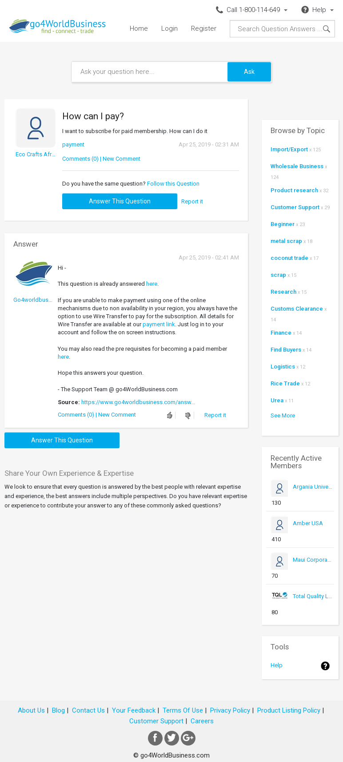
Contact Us (88, 710)
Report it (192, 201)
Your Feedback (134, 710)
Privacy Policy (230, 710)
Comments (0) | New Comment (101, 158)
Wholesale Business (297, 166)
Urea (277, 400)
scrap (278, 275)
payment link (159, 324)
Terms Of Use (183, 710)
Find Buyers (286, 349)
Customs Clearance (297, 308)
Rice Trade (285, 383)
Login (169, 28)
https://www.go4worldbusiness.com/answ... (138, 402)
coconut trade (289, 258)
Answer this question (120, 201)
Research (283, 291)
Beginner (283, 224)
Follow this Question (173, 183)
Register (203, 28)
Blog (58, 710)
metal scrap (286, 241)
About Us (31, 710)
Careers (202, 721)
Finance (281, 332)
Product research (294, 190)
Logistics (283, 366)
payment (73, 144)
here (151, 283)
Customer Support (295, 207)
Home (139, 28)
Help (277, 665)
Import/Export (289, 149)
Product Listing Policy (288, 710)
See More (283, 415)
